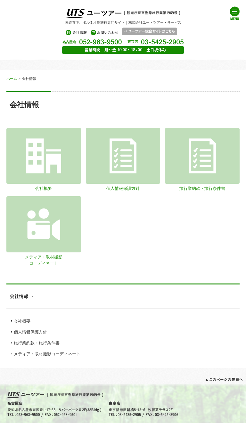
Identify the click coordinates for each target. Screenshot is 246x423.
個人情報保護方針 (30, 332)
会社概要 (22, 321)
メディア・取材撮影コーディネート (43, 257)
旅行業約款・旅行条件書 (37, 343)
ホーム (11, 78)
